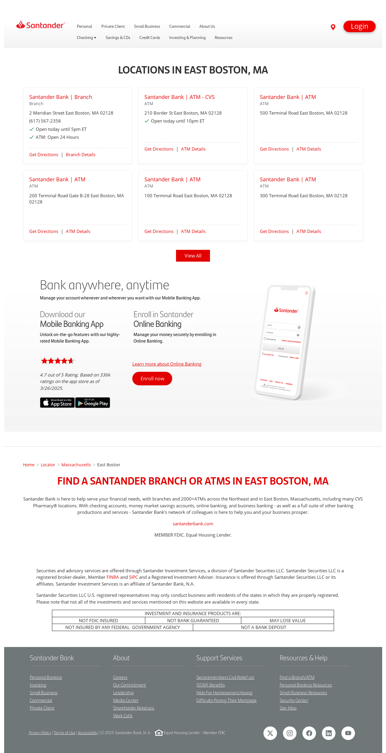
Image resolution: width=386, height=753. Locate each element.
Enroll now (152, 378)
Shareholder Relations (133, 707)
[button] (359, 26)
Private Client (42, 707)
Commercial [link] (179, 26)
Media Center (126, 700)
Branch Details (80, 154)
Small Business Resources (303, 692)
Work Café (123, 715)
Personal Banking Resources (306, 684)
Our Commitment (129, 684)
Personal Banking (46, 677)
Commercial (41, 700)
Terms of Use (64, 732)
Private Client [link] (113, 26)
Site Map (288, 707)
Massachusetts (76, 464)
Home (29, 464)
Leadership (123, 692)
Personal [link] (84, 26)
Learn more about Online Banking (166, 364)
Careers (120, 677)
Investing (38, 684)
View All (193, 255)
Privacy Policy (40, 732)
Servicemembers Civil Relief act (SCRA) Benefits (225, 681)
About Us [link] (207, 26)
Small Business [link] (147, 26)
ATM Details (193, 149)
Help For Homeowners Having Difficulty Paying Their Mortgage (226, 696)
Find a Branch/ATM (297, 677)
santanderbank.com (193, 524)
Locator (48, 464)
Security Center (294, 700)
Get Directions (43, 154)
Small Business (43, 692)
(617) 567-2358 (45, 121)
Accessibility (88, 732)
